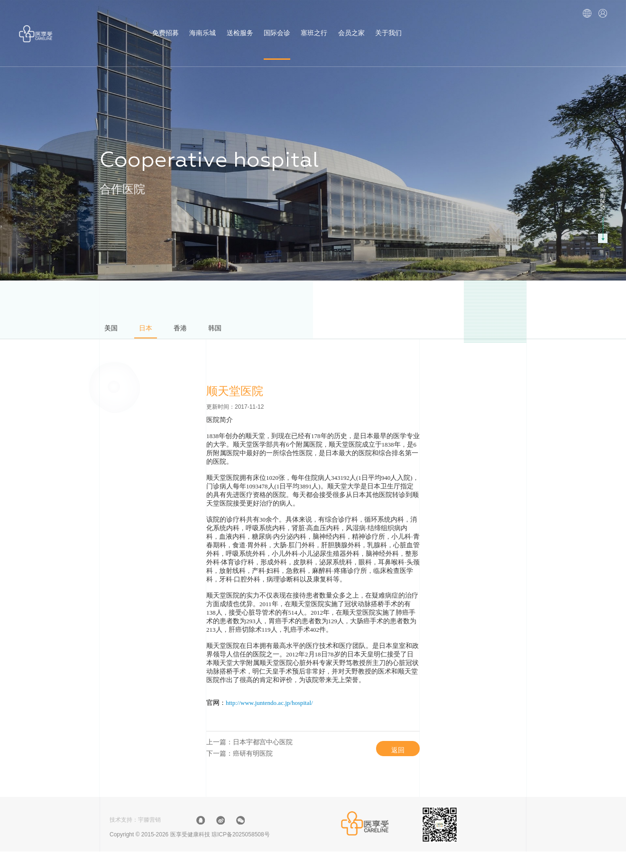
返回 (390, 755)
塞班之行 (314, 25)
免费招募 (165, 25)
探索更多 (602, 198)
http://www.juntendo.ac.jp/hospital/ (269, 707)
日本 (152, 330)
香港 (192, 330)
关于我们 (388, 25)
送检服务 (240, 25)
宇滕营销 (149, 830)
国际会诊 (277, 25)
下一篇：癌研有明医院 (239, 762)
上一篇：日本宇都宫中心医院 (249, 748)
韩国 (231, 330)
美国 (113, 330)
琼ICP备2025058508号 (241, 845)
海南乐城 (202, 25)
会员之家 (351, 25)
